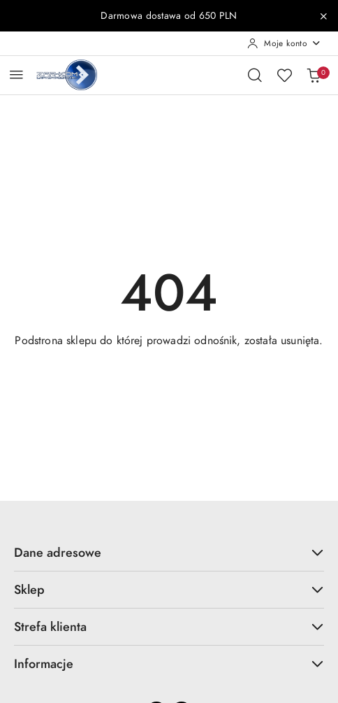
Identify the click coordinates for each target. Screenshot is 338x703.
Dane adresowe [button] (169, 552)
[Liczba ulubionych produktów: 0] (284, 75)
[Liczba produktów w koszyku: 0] (313, 75)
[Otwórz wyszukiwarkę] (255, 75)
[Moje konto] (284, 43)
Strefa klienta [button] (169, 626)
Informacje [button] (169, 663)
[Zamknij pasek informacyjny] (323, 16)
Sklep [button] (169, 589)
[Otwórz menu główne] (16, 74)
